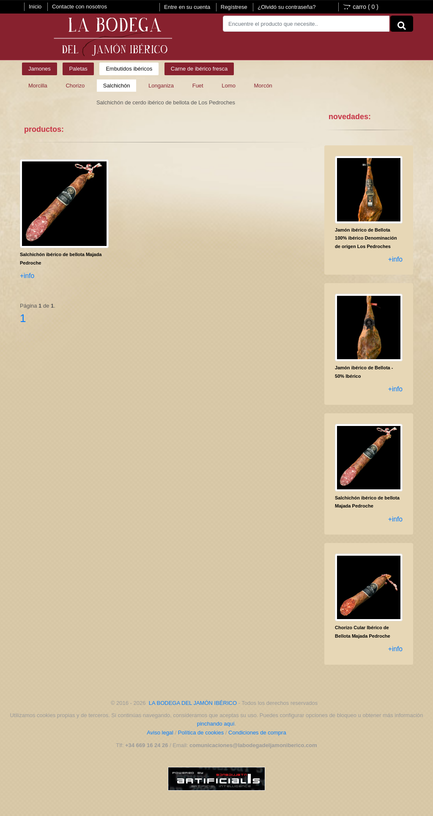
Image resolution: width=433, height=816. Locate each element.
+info (27, 275)
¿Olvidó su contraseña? (286, 7)
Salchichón (116, 85)
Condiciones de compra (257, 732)
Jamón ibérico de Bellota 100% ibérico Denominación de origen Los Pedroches (366, 238)
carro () (360, 6)
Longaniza (161, 85)
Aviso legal (160, 732)
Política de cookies (201, 732)
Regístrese (234, 7)
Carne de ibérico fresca (199, 68)
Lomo (229, 85)
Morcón (263, 85)
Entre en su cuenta (187, 7)
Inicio (35, 6)
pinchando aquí (216, 723)
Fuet (197, 85)
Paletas (78, 68)
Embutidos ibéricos (129, 68)
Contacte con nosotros (79, 6)
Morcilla (37, 85)
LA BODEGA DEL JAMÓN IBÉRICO (193, 703)
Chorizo (75, 85)
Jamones (39, 68)
